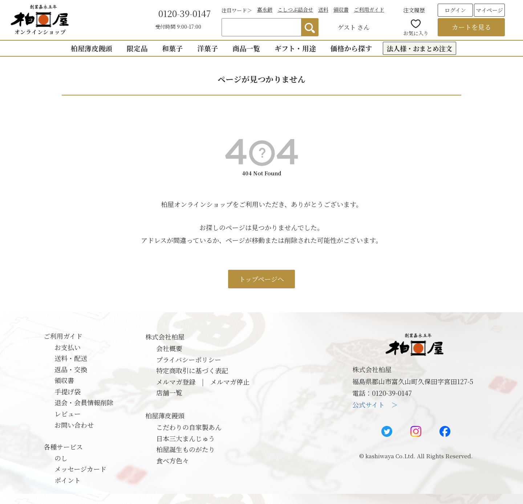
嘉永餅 (264, 9)
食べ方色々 (172, 460)
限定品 (137, 48)
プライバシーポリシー (188, 359)
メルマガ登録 (175, 381)
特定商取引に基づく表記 (192, 370)
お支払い (67, 347)
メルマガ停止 (230, 381)
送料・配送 (70, 358)
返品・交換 (70, 369)
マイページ (489, 10)
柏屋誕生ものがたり (185, 449)
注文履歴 (414, 10)
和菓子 (172, 48)
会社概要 (169, 348)
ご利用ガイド (369, 9)
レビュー (67, 413)
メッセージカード (80, 468)
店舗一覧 (169, 392)
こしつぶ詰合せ (295, 9)
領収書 (341, 9)
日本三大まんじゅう (185, 438)
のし (61, 458)
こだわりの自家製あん (189, 427)
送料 (323, 9)
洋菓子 (207, 48)
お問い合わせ (74, 425)
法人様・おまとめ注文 (419, 48)
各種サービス (63, 446)
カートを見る (471, 27)
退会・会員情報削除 (83, 402)
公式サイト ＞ (375, 404)
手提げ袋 (67, 391)
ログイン (455, 10)
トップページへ (261, 279)
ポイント (67, 480)
